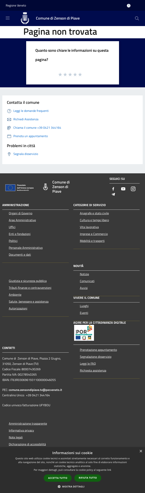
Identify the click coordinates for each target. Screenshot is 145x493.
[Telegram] (113, 194)
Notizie (84, 274)
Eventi (84, 312)
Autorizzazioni (18, 308)
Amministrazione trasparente (28, 423)
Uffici (12, 227)
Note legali (16, 437)
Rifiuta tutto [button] (88, 477)
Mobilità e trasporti (92, 240)
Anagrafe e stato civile (94, 213)
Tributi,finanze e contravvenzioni (30, 287)
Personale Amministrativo (26, 247)
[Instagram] (133, 189)
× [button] (140, 451)
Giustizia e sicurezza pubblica (28, 280)
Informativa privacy (21, 430)
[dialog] (72, 470)
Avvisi (84, 288)
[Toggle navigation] (7, 18)
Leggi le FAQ (88, 363)
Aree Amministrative (22, 220)
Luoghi (84, 306)
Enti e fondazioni (20, 234)
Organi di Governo (20, 213)
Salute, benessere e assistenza (29, 301)
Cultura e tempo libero (94, 220)
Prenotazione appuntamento (98, 349)
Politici (13, 240)
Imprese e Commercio (94, 234)
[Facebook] (113, 189)
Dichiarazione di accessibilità (27, 444)
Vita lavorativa (89, 227)
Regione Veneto (16, 5)
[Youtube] (123, 189)
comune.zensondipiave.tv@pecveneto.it (35, 389)
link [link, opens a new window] (109, 470)
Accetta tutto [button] (57, 478)
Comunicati (87, 281)
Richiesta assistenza (93, 370)
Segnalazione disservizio (95, 356)
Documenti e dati (20, 254)
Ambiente (15, 294)
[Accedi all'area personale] (128, 5)
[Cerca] (137, 18)
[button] (73, 486)
